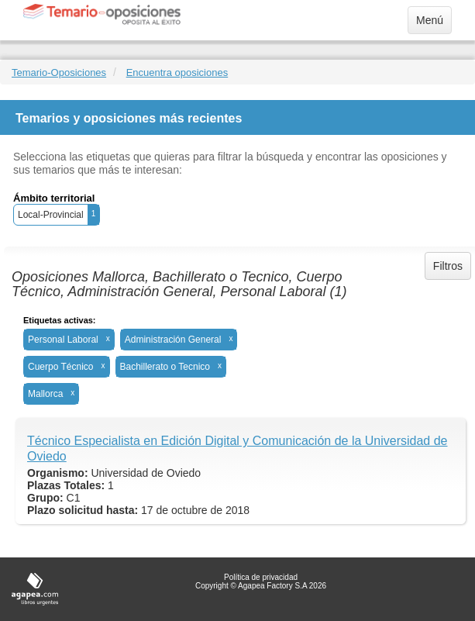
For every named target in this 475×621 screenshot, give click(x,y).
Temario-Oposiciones (59, 72)
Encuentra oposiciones (177, 72)
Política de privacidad (261, 577)
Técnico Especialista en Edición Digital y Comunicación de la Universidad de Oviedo (237, 448)
